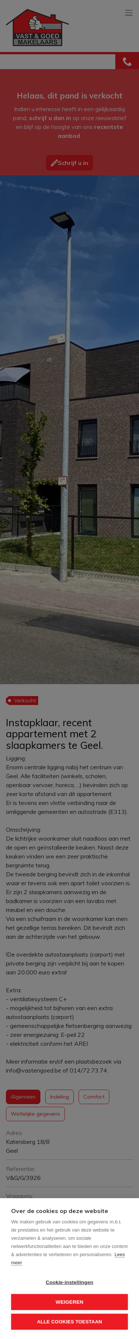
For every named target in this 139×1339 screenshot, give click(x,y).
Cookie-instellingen (69, 1282)
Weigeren (69, 1302)
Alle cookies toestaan (69, 1322)
